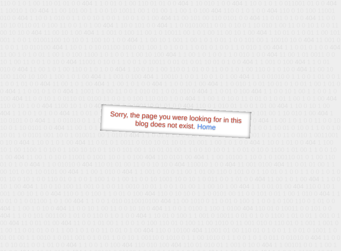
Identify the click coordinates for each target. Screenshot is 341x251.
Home (206, 126)
